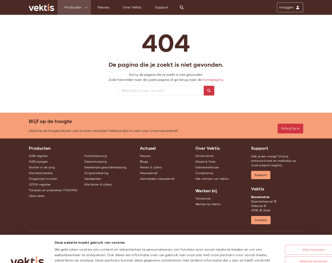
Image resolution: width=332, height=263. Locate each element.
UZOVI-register (40, 184)
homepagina (212, 80)
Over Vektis (132, 7)
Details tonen (233, 255)
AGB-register (38, 156)
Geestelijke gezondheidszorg (105, 167)
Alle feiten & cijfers (98, 184)
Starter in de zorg (42, 167)
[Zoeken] (181, 7)
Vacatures (202, 198)
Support (161, 7)
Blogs (144, 161)
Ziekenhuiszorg (95, 161)
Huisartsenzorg (95, 156)
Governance (204, 156)
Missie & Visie (205, 161)
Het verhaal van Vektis (212, 178)
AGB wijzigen (38, 161)
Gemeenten (92, 178)
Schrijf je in (290, 128)
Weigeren (291, 244)
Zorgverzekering (96, 173)
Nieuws (103, 7)
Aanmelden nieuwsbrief (157, 178)
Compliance (204, 173)
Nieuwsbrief (148, 173)
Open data (36, 196)
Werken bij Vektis (208, 204)
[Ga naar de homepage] (41, 7)
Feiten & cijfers (151, 167)
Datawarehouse (207, 167)
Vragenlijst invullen (43, 178)
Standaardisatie (41, 173)
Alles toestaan (291, 222)
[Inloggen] (290, 7)
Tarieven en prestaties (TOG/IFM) (53, 190)
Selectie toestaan (292, 233)
